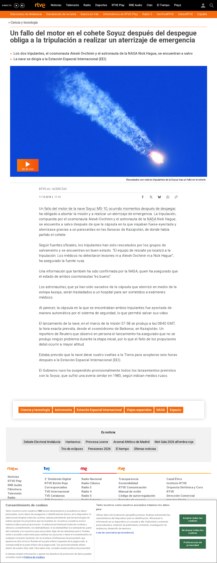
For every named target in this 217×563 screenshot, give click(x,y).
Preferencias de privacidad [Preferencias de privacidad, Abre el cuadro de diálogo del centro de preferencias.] (193, 543)
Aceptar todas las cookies (193, 519)
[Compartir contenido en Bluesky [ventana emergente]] (159, 196)
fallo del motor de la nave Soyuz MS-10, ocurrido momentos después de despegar (109, 209)
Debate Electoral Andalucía (42, 442)
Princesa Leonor (97, 442)
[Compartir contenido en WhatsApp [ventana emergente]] (168, 196)
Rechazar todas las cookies (192, 531)
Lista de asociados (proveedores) (115, 532)
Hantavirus (73, 442)
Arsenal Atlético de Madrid (131, 442)
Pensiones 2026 (99, 449)
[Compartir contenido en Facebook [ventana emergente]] (143, 196)
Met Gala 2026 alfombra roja (174, 442)
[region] (108, 531)
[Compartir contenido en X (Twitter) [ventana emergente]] (151, 196)
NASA (151, 219)
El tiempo (122, 449)
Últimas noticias (145, 449)
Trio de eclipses (72, 449)
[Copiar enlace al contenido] (176, 196)
